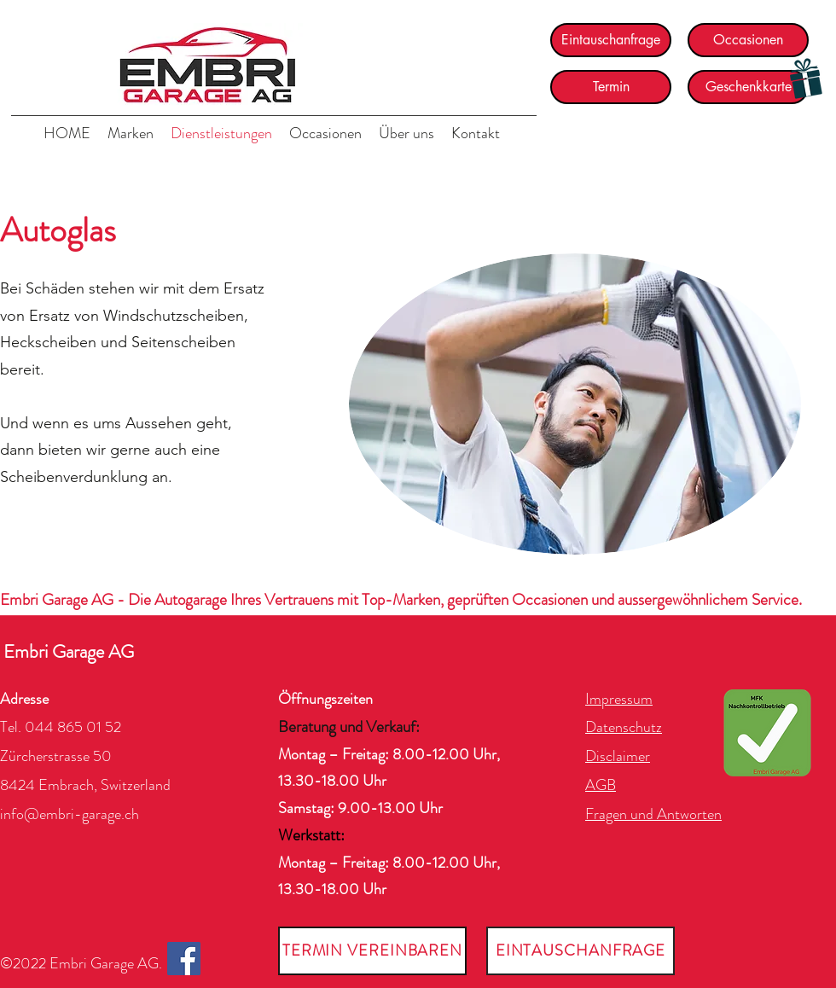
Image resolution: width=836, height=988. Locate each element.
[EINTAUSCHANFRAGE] (580, 951)
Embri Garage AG (68, 651)
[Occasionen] (748, 40)
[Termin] (610, 87)
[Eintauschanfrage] (610, 40)
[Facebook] (183, 958)
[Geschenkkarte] (748, 87)
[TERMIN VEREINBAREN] (372, 951)
